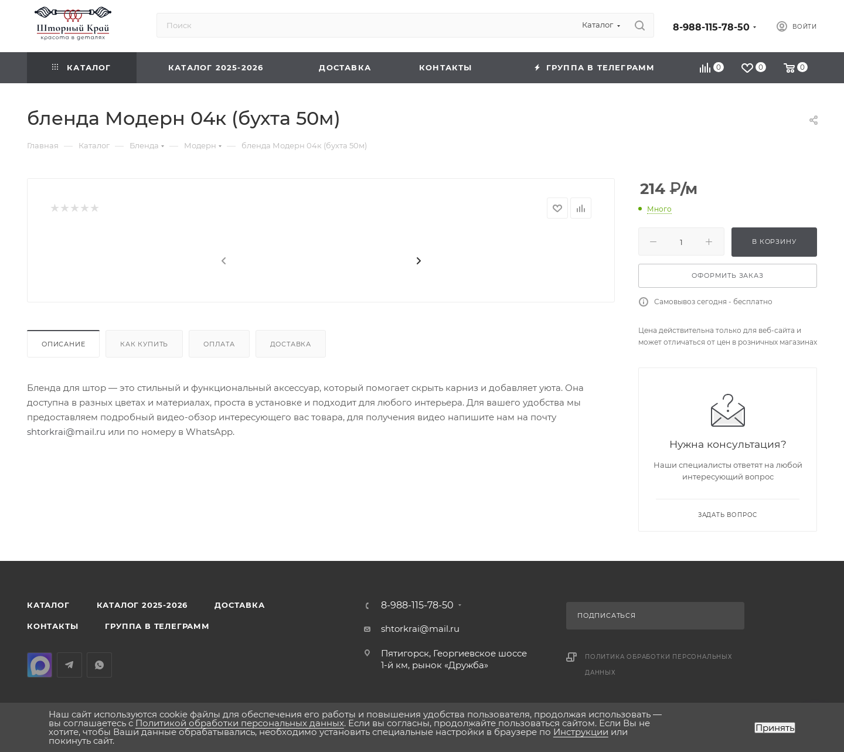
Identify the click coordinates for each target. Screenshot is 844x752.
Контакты (52, 626)
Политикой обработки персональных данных (239, 723)
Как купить (144, 344)
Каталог (48, 605)
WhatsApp (99, 665)
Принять (774, 727)
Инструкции (580, 731)
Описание (63, 344)
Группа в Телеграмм (157, 626)
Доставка (290, 344)
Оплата (219, 344)
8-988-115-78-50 (711, 27)
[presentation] (222, 261)
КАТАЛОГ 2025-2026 (142, 605)
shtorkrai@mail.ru (66, 431)
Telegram (69, 665)
